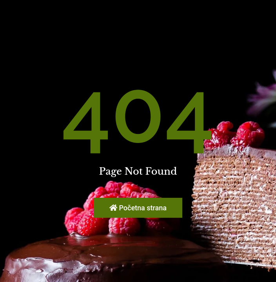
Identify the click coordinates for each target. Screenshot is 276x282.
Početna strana (138, 208)
